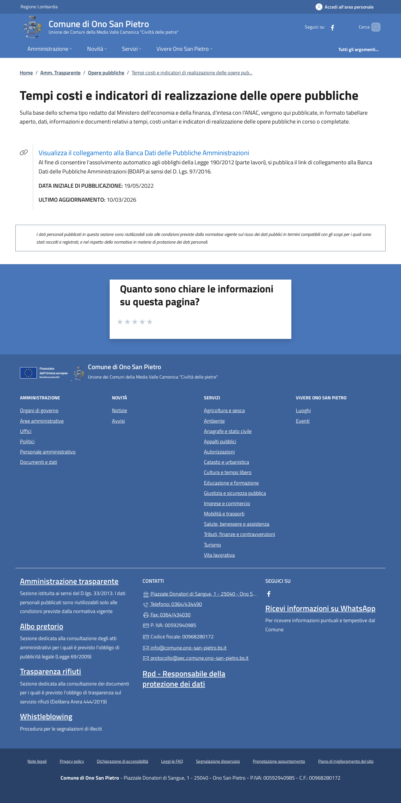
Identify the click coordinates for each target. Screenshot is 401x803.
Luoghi (303, 410)
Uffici (25, 431)
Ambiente (214, 421)
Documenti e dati (38, 462)
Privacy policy (72, 761)
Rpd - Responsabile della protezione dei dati (184, 679)
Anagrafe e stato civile (228, 431)
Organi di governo (39, 410)
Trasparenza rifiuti (50, 671)
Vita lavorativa (219, 555)
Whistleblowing (46, 716)
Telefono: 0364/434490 (172, 604)
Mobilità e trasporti (224, 513)
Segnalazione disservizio (218, 761)
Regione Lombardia (39, 6)
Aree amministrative (42, 421)
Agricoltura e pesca (224, 410)
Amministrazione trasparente (69, 581)
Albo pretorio (41, 626)
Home (26, 72)
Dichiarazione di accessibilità (122, 761)
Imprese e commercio (227, 503)
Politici (27, 441)
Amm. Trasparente (60, 72)
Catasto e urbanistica (226, 462)
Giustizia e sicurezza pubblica (235, 493)
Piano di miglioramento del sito (346, 761)
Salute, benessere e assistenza (236, 524)
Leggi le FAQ (172, 761)
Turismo (212, 545)
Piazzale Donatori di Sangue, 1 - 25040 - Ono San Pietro (200, 593)
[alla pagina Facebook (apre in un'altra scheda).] (322, 27)
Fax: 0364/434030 (167, 614)
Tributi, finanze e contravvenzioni (239, 534)
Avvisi (118, 421)
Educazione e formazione (231, 483)
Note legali (37, 761)
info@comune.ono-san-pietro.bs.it (184, 648)
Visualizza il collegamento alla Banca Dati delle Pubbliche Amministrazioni (147, 152)
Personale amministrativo (48, 452)
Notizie (119, 410)
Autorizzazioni (219, 452)
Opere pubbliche (106, 72)
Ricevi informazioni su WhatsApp (320, 608)
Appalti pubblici (220, 441)
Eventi (303, 421)
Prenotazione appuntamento (279, 761)
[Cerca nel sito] (373, 27)
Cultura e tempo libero (228, 472)
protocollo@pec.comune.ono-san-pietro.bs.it (195, 658)
